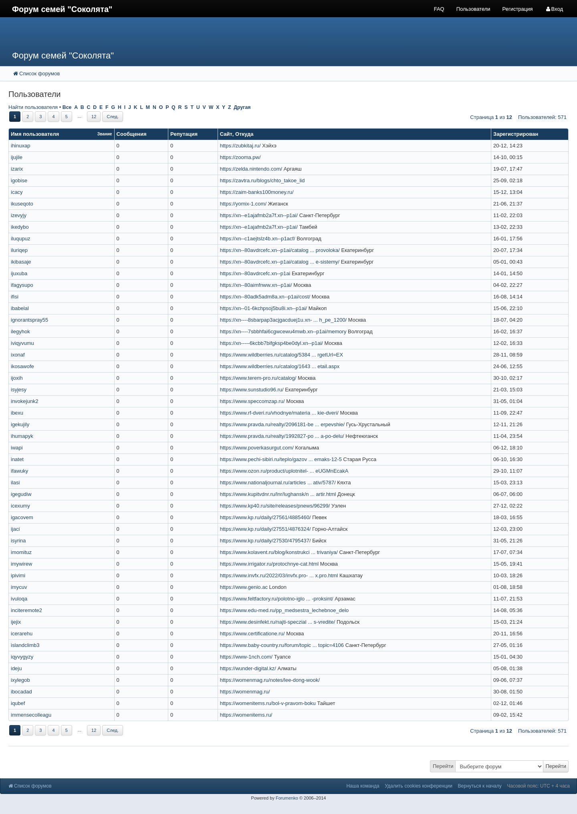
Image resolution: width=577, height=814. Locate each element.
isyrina (18, 541)
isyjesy (18, 390)
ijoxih (17, 378)
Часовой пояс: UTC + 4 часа (538, 786)
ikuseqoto (22, 204)
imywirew (21, 564)
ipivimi (18, 575)
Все (67, 107)
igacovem (22, 517)
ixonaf (18, 355)
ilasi (15, 483)
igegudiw (21, 494)
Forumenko (287, 798)
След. (113, 116)
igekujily (20, 424)
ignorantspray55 (29, 320)
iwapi (17, 448)
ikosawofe (22, 366)
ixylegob (20, 680)
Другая (242, 107)
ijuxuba (19, 273)
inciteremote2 (26, 610)
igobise (19, 180)
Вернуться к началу (480, 786)
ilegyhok (20, 331)
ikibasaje (21, 262)
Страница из (491, 117)
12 (93, 116)
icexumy (20, 506)
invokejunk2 (24, 401)
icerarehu (21, 634)
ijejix (16, 622)
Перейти (443, 766)
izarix (17, 169)
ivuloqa (19, 599)
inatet (17, 459)
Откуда (244, 134)
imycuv (19, 587)
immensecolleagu (31, 715)
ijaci (15, 529)
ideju (16, 668)
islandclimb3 (25, 645)
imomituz (21, 552)
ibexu (17, 413)
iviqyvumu (22, 343)
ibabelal (20, 308)
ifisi (14, 297)
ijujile (16, 157)
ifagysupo (22, 285)
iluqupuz (20, 239)
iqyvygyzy (22, 657)
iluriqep (19, 250)
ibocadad (21, 692)
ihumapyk (22, 436)
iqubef (18, 703)
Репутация (184, 134)
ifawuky (19, 471)
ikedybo (20, 227)
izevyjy (18, 215)
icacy (17, 192)
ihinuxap (20, 146)
